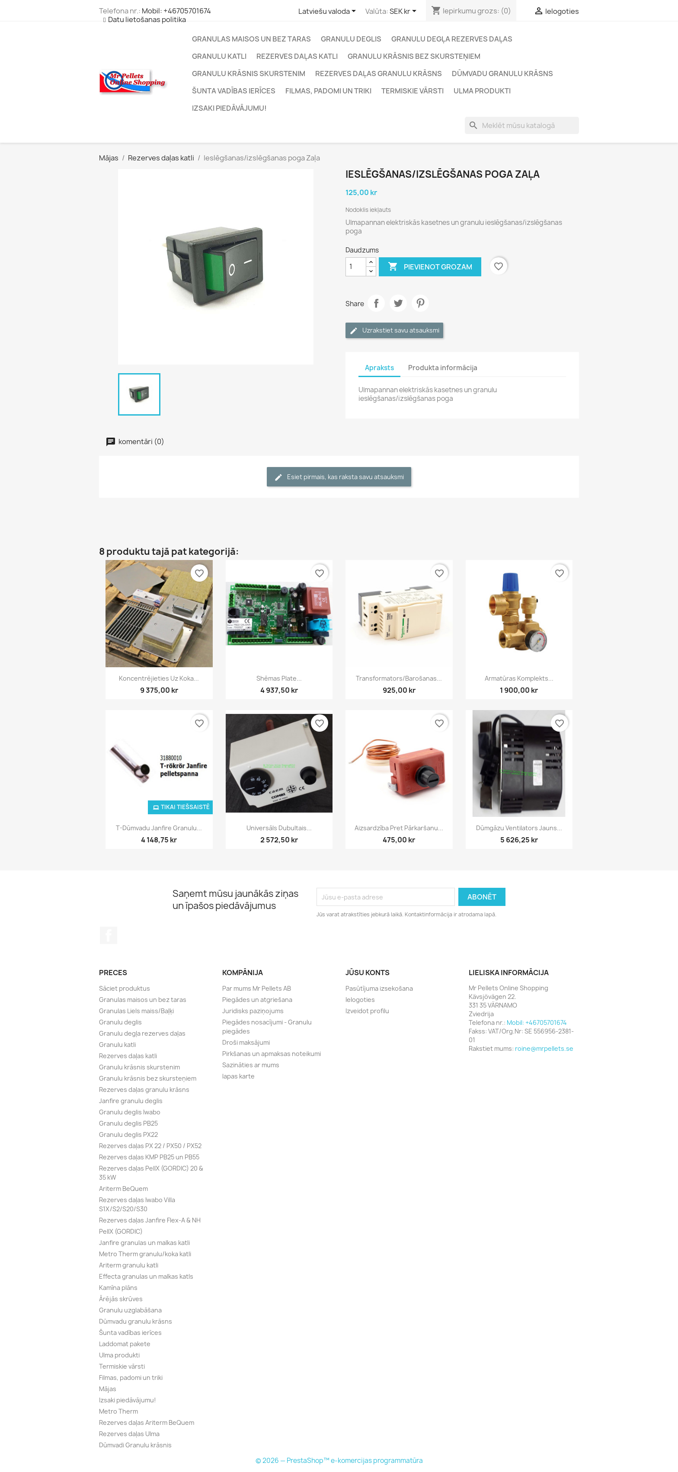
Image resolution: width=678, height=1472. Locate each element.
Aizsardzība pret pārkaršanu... (399, 828)
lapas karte (238, 1076)
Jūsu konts (367, 972)
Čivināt (398, 303)
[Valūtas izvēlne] (404, 11)
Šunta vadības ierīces (233, 91)
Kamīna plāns (118, 1287)
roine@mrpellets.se (544, 1048)
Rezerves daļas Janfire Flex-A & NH (150, 1220)
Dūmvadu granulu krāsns (502, 73)
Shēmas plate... (279, 678)
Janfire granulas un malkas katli (144, 1242)
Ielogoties (360, 999)
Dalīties (376, 303)
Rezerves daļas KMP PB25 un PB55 (149, 1157)
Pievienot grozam (430, 266)
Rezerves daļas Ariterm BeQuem (146, 1422)
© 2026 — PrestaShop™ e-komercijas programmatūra (339, 1460)
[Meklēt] (522, 125)
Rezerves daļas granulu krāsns (378, 73)
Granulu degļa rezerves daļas (451, 39)
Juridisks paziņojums (253, 1011)
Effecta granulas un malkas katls (146, 1276)
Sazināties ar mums (250, 1065)
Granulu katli (219, 56)
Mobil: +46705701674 (176, 11)
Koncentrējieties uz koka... (159, 678)
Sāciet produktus (124, 988)
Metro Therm (118, 1411)
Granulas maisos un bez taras (251, 39)
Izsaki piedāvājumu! (229, 108)
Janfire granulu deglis (131, 1101)
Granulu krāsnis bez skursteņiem (414, 56)
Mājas (107, 1389)
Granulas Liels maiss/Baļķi (136, 1011)
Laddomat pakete (124, 1344)
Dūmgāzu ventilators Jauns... (519, 828)
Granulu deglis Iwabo (129, 1112)
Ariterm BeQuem (123, 1188)
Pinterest (420, 303)
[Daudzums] (355, 266)
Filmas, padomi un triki (328, 91)
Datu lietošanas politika (147, 19)
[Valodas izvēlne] (328, 11)
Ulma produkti (482, 91)
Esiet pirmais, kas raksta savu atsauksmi (339, 477)
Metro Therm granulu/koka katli (145, 1254)
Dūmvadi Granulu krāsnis (135, 1445)
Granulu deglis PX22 (128, 1134)
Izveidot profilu (367, 1011)
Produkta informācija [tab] (442, 367)
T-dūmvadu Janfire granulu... (159, 828)
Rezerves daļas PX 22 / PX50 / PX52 (150, 1146)
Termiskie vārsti (412, 91)
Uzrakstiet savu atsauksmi (394, 330)
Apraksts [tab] (379, 367)
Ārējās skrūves (121, 1299)
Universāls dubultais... (279, 828)
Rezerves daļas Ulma (129, 1434)
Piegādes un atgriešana (257, 999)
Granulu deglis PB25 (128, 1123)
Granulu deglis (351, 39)
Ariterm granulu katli (128, 1265)
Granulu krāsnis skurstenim (248, 73)
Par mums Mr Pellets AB (256, 988)
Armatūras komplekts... (519, 678)
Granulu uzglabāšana (130, 1310)
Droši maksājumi (246, 1042)
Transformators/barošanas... (399, 678)
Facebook (108, 935)
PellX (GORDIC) (121, 1231)
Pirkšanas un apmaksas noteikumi (271, 1054)
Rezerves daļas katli (297, 56)
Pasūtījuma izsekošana (379, 988)
